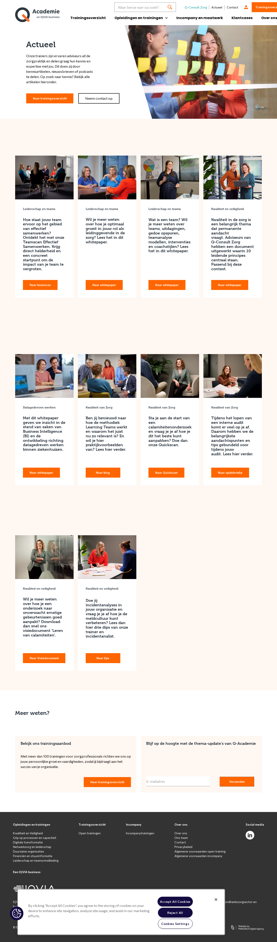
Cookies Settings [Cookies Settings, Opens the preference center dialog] (175, 924)
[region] (121, 912)
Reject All (175, 912)
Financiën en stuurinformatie (32, 856)
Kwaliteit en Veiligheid (28, 833)
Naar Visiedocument (44, 658)
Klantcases (242, 17)
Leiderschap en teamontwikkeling (35, 860)
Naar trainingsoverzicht (50, 98)
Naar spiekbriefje (230, 472)
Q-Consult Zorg (196, 7)
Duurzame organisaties (28, 851)
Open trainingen (90, 833)
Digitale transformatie (28, 842)
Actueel (216, 7)
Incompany (134, 824)
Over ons (180, 824)
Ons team (181, 838)
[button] (17, 913)
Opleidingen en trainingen (31, 824)
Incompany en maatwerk (199, 17)
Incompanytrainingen (140, 833)
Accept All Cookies (175, 901)
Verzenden (237, 781)
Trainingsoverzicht (88, 17)
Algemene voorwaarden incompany (198, 856)
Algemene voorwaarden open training (199, 851)
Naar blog (103, 472)
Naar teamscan (40, 285)
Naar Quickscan (166, 472)
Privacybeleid (183, 847)
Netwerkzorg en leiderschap (32, 847)
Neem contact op (99, 98)
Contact (232, 7)
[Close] (216, 899)
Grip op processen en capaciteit (34, 838)
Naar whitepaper (104, 285)
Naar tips (103, 658)
